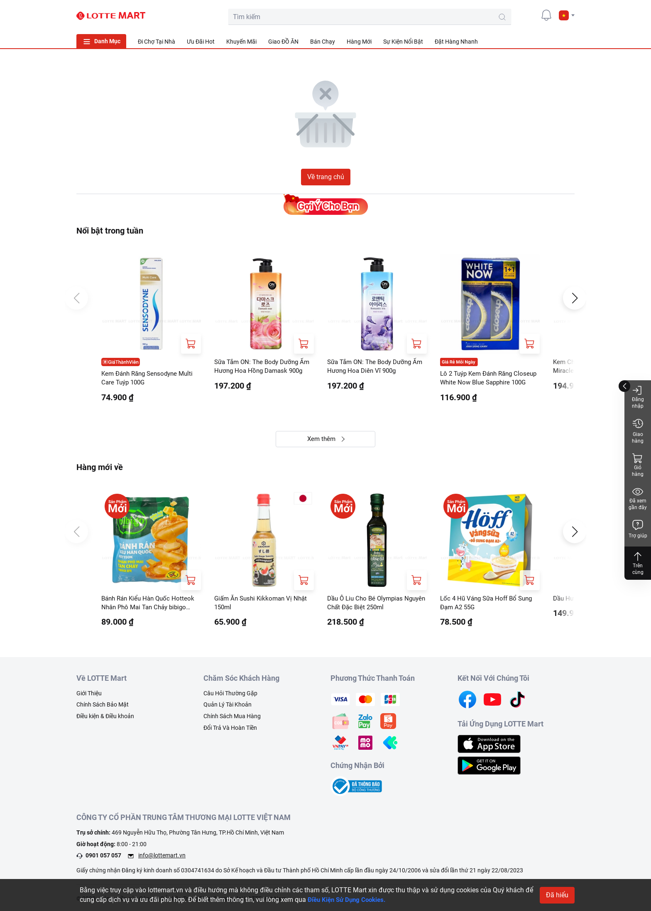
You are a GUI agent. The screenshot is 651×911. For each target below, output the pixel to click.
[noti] (546, 15)
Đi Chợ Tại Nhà (156, 41)
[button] (567, 15)
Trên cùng (638, 563)
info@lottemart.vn (162, 857)
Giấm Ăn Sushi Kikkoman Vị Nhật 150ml (263, 604)
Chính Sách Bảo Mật (102, 707)
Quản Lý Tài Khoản (227, 707)
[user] (527, 15)
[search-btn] (468, 17)
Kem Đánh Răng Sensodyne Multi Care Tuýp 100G (150, 378)
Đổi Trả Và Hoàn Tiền (230, 729)
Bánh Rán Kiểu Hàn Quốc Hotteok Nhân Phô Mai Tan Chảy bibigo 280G (150, 605)
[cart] (509, 15)
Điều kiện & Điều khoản (105, 718)
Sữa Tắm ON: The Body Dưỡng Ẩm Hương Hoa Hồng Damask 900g (259, 367)
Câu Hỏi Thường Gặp (230, 695)
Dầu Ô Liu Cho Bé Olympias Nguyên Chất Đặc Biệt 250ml (369, 604)
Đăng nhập (638, 396)
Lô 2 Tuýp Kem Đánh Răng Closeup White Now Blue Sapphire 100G (489, 379)
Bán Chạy (322, 41)
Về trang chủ (325, 177)
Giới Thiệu (89, 695)
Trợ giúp (638, 529)
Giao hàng (638, 431)
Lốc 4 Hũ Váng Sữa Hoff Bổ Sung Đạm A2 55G (489, 604)
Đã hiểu (557, 895)
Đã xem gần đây (638, 498)
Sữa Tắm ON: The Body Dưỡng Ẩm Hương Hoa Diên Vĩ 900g (372, 366)
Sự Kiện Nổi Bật (403, 41)
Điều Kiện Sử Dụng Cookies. (349, 900)
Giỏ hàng (638, 465)
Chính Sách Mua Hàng (232, 718)
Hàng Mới (359, 41)
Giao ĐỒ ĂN (283, 41)
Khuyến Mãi (241, 41)
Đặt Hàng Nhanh (456, 41)
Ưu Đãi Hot (201, 41)
